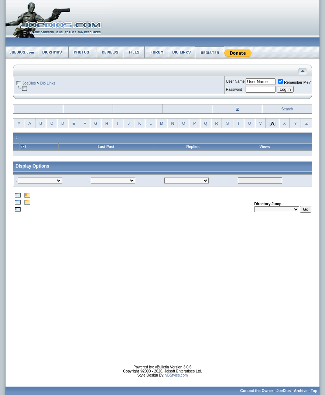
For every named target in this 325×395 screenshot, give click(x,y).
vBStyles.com (176, 375)
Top (314, 391)
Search (287, 109)
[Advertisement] (69, 296)
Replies (192, 147)
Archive (301, 391)
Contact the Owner (256, 391)
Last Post (106, 147)
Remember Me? (294, 82)
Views (264, 147)
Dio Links (47, 83)
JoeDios (29, 83)
